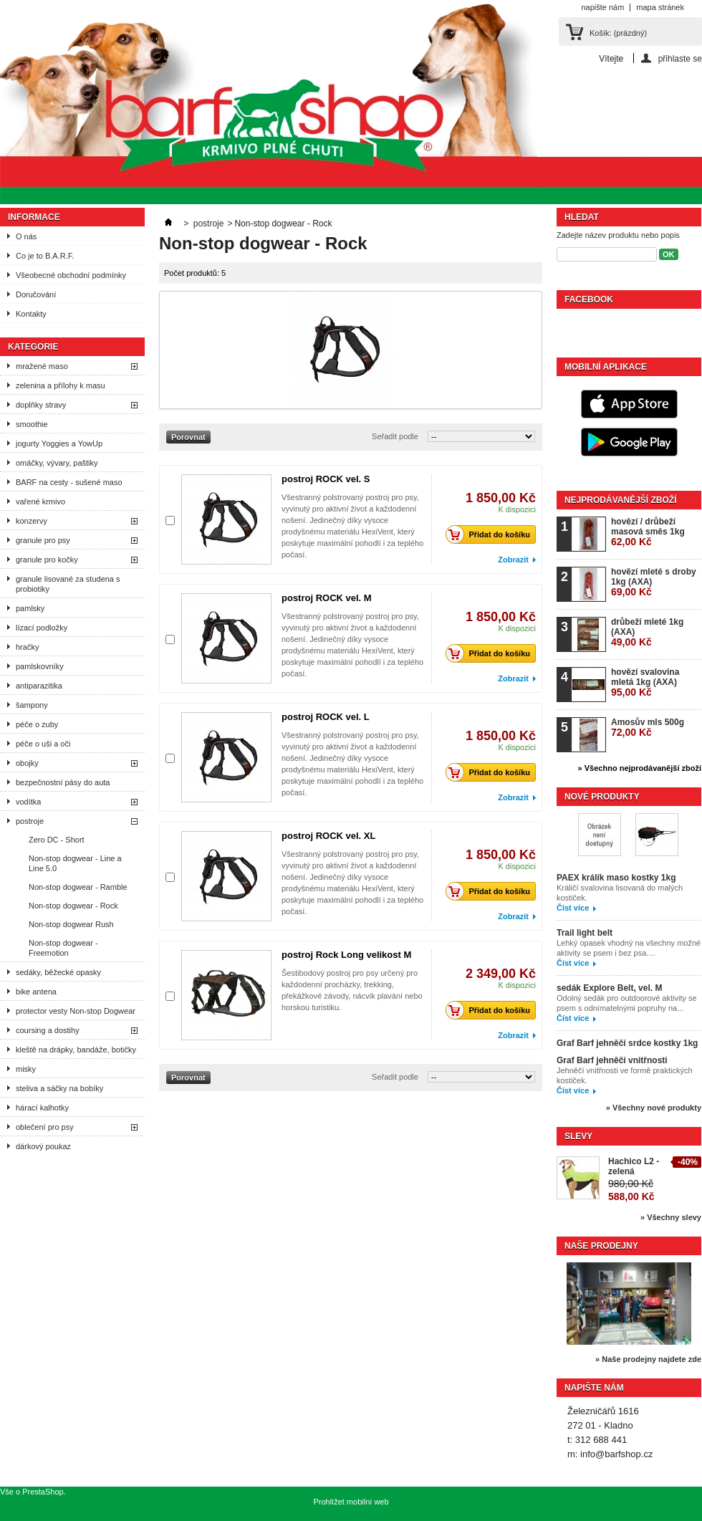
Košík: (618, 33)
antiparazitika (39, 685)
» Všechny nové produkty (653, 1107)
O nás (26, 236)
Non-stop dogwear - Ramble (78, 887)
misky (26, 1069)
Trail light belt (584, 933)
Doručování (36, 294)
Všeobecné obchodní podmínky (71, 275)
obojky (27, 763)
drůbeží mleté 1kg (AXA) (647, 632)
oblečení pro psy (45, 1127)
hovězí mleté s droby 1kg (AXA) (653, 582)
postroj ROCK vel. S (326, 479)
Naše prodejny (601, 1246)
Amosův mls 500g (647, 727)
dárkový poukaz (43, 1146)
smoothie (32, 424)
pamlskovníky (40, 666)
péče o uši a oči (43, 743)
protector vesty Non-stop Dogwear (75, 1011)
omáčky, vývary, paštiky (57, 463)
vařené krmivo (40, 501)
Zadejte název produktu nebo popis (618, 235)
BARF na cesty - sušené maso (69, 482)
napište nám (602, 7)
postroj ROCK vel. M (327, 597)
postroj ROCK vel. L (326, 716)
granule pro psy (43, 540)
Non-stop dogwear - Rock (73, 905)
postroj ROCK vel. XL (328, 835)
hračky (27, 647)
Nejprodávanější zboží (620, 500)
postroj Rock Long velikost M (346, 954)
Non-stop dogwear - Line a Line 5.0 (75, 863)
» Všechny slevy (670, 1217)
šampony (32, 705)
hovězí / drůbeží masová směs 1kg (648, 532)
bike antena (36, 991)
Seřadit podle (395, 436)
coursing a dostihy (48, 1030)
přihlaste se (680, 58)
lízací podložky (41, 627)
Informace (34, 217)
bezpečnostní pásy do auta (63, 782)
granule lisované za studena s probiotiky (68, 584)
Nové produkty (602, 797)
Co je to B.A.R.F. (45, 255)
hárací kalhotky (42, 1107)
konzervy (31, 521)
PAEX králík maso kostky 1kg (616, 878)
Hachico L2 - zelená (633, 1166)
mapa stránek (660, 7)
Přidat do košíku (491, 534)
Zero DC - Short (57, 839)
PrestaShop (42, 1491)
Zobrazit (513, 559)
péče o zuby (37, 724)
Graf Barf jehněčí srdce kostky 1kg (627, 1043)
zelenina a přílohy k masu (60, 385)
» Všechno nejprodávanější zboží (639, 768)
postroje (30, 821)
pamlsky (30, 608)
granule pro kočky (47, 559)
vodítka (28, 801)
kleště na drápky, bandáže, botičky (76, 1049)
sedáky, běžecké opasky (58, 972)
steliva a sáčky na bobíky (59, 1088)
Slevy (578, 1136)
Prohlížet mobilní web (350, 1501)
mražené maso (42, 366)
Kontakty (31, 314)
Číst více (573, 907)
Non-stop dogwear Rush (71, 924)
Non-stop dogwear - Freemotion (63, 948)
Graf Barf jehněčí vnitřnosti (612, 1060)
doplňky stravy (41, 404)
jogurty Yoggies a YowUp (59, 443)
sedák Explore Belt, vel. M (609, 988)
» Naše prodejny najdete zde (648, 1359)
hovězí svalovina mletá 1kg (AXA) (645, 682)
